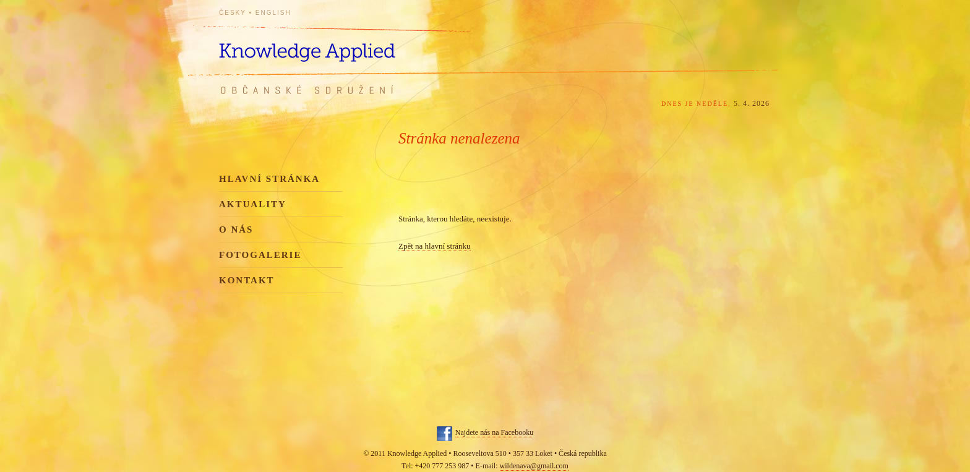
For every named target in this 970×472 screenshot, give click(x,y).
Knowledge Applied (330, 45)
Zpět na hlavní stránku (434, 246)
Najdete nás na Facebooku (494, 432)
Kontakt (247, 280)
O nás (236, 229)
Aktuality (252, 204)
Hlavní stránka (269, 179)
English (273, 12)
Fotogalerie (260, 255)
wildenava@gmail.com (534, 465)
